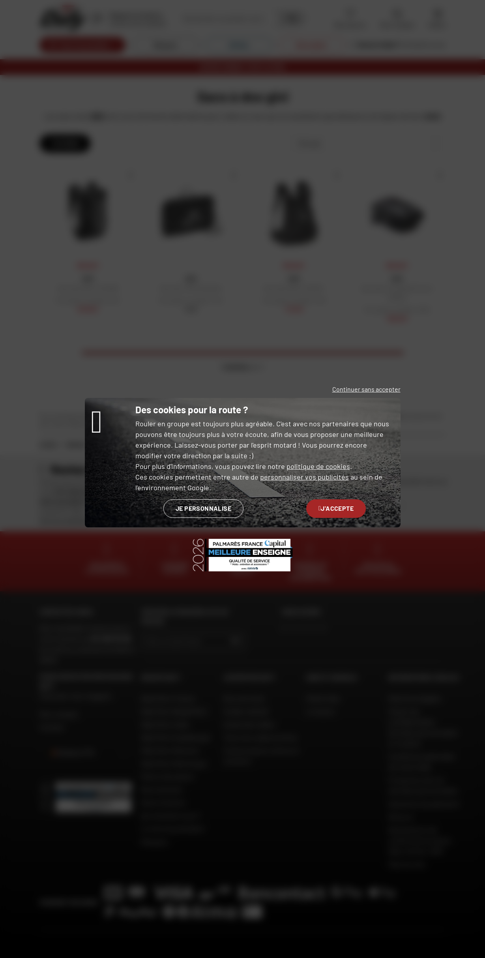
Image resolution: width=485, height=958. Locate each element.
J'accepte (336, 508)
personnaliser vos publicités (304, 476)
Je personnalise (203, 508)
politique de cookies (318, 466)
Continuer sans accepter (366, 389)
